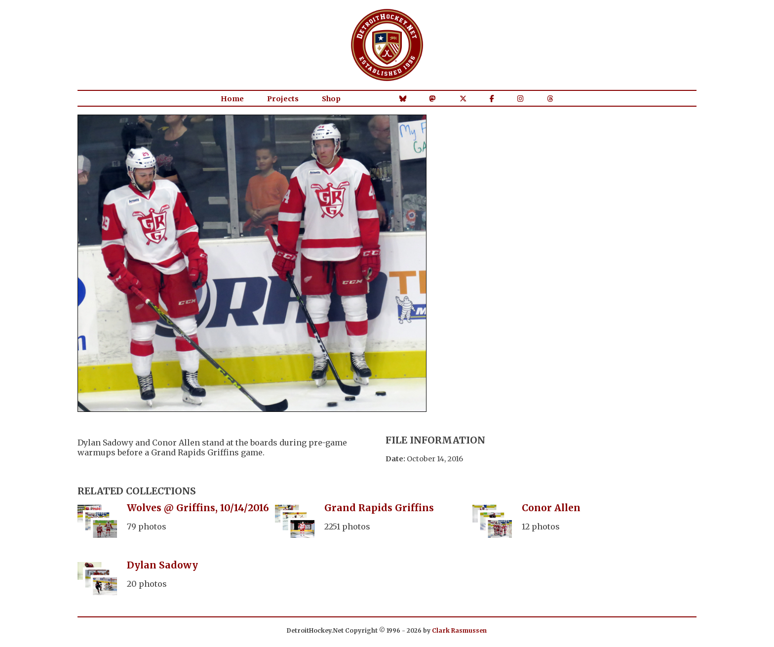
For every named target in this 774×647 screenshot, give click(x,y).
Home (232, 98)
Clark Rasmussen (459, 630)
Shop (331, 98)
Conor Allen (551, 508)
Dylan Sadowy (162, 565)
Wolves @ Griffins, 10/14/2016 (198, 508)
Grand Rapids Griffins (379, 508)
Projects (283, 98)
